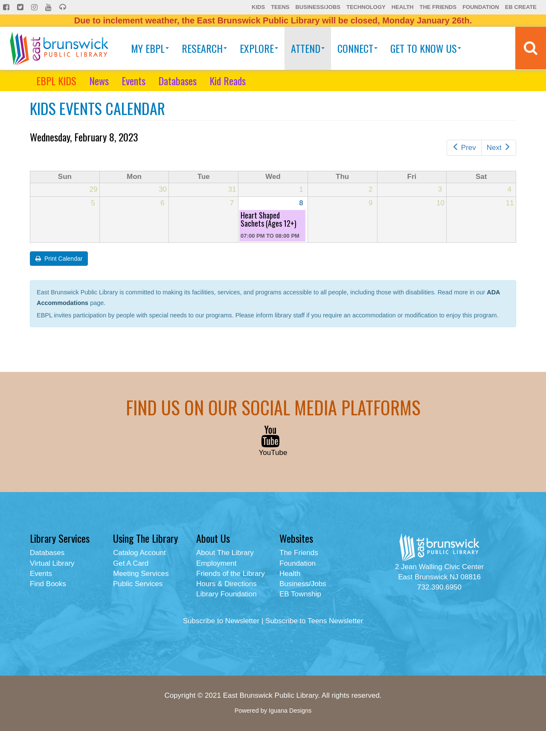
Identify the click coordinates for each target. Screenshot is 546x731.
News (99, 80)
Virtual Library (52, 563)
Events (133, 80)
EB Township (300, 594)
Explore (259, 48)
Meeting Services (140, 574)
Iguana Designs (290, 710)
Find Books (48, 584)
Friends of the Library (230, 574)
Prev (464, 148)
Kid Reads (227, 80)
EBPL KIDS (56, 80)
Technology (366, 7)
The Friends (437, 7)
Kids (258, 7)
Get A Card (130, 563)
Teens (280, 7)
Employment (216, 563)
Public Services (138, 584)
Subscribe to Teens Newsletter (314, 621)
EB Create (521, 7)
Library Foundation (226, 594)
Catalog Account (139, 553)
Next (499, 148)
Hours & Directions (226, 584)
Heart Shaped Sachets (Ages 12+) (268, 219)
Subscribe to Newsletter (221, 621)
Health (403, 7)
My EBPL (150, 48)
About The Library (225, 553)
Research (204, 48)
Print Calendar (58, 258)
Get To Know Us (425, 48)
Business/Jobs (317, 7)
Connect (357, 48)
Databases (177, 80)
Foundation (480, 7)
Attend (308, 48)
